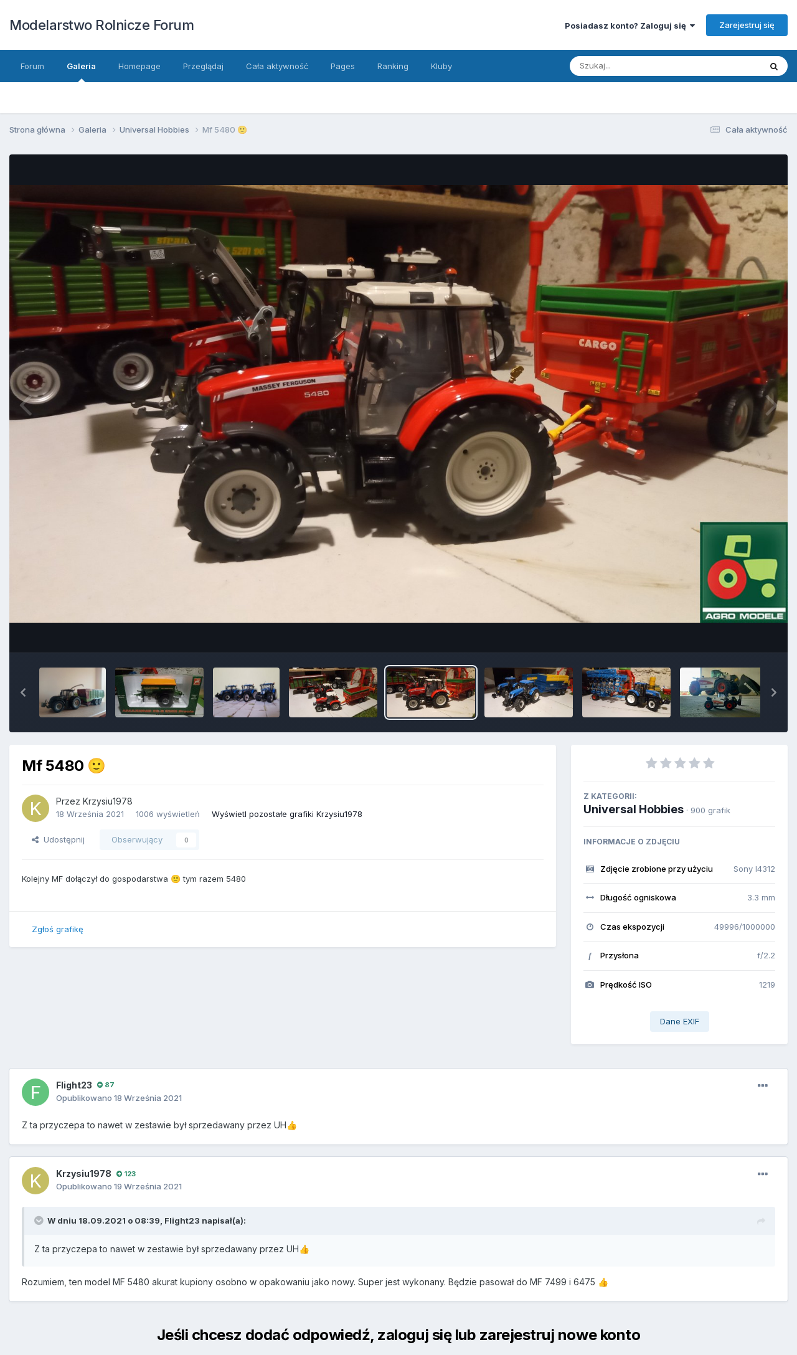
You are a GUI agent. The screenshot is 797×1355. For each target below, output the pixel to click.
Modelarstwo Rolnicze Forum (101, 25)
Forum (32, 66)
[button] (23, 692)
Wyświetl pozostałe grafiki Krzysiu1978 (287, 814)
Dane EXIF (679, 1021)
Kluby (441, 66)
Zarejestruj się (747, 25)
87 (106, 1084)
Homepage (139, 66)
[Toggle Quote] (39, 1220)
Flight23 (74, 1085)
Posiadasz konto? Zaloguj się (630, 26)
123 (126, 1173)
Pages (343, 66)
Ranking (392, 66)
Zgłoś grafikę (57, 929)
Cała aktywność (277, 66)
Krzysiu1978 (108, 801)
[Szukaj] (634, 66)
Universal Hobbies (633, 809)
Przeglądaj (203, 66)
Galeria (81, 71)
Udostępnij (58, 839)
